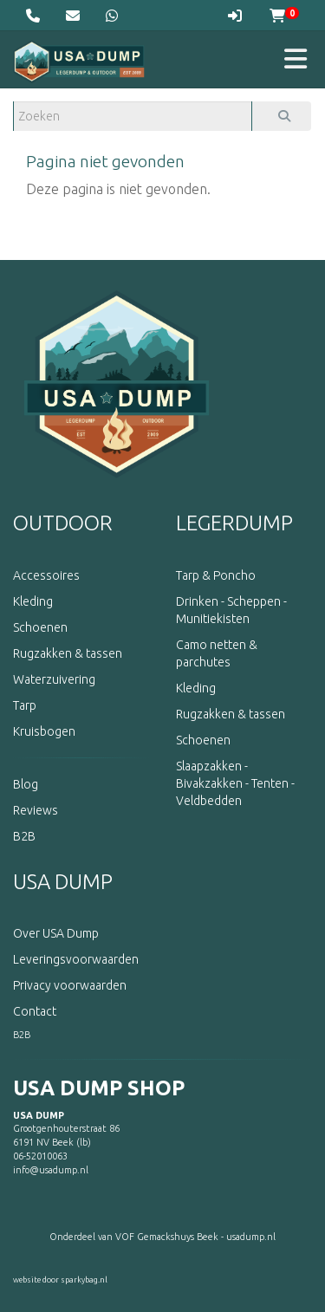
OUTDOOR (63, 523)
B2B (21, 1034)
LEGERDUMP (234, 523)
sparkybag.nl (84, 1280)
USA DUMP (63, 881)
